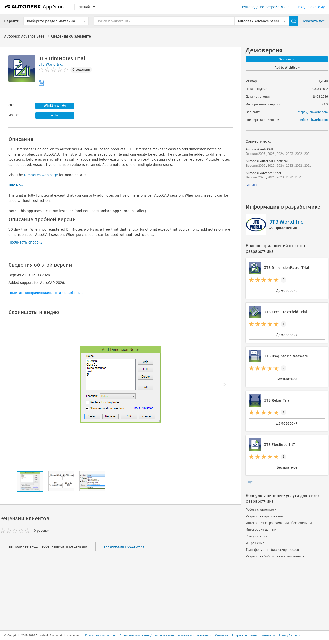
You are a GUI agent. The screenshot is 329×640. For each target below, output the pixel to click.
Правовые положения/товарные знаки (147, 635)
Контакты (268, 635)
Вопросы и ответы (245, 635)
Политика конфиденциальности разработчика (46, 292)
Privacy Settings (289, 635)
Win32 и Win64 (55, 105)
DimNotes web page (41, 174)
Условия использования (194, 635)
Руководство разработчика (266, 7)
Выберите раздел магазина (51, 21)
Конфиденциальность (100, 635)
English (54, 115)
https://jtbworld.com (313, 112)
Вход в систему (311, 7)
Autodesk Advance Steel (24, 36)
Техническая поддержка (123, 546)
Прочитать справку (25, 242)
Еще (249, 482)
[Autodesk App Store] (35, 7)
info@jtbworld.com (314, 120)
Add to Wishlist (287, 67)
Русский (86, 7)
